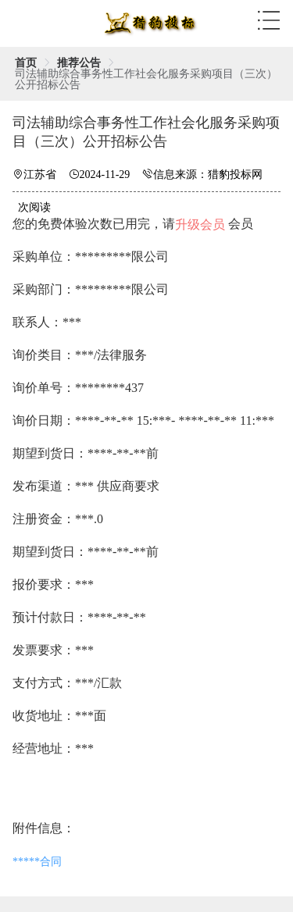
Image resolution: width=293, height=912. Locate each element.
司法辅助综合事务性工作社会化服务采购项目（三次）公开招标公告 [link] (146, 79)
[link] (26, 63)
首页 (26, 63)
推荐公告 (79, 63)
